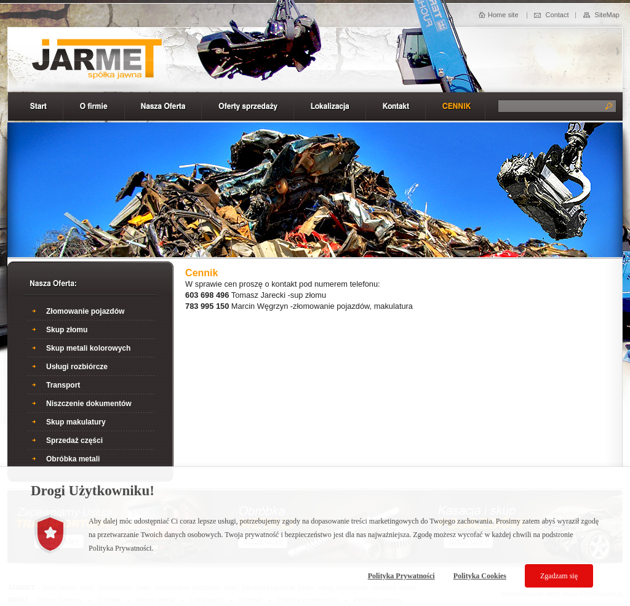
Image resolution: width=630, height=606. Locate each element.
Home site (503, 14)
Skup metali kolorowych (88, 348)
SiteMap (607, 14)
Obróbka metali (73, 459)
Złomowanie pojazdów (85, 311)
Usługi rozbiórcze (77, 366)
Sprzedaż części (74, 440)
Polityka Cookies (479, 576)
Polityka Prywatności (401, 576)
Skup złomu (66, 329)
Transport (63, 385)
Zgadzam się (559, 576)
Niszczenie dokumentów (89, 403)
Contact (557, 14)
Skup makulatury (76, 422)
